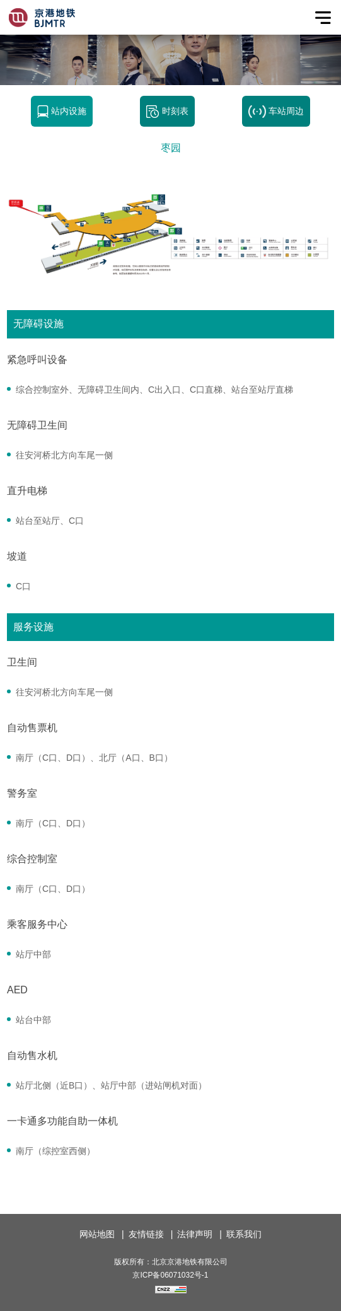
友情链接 (146, 1234)
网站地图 (97, 1234)
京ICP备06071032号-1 (170, 1275)
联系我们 (244, 1234)
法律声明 (194, 1234)
